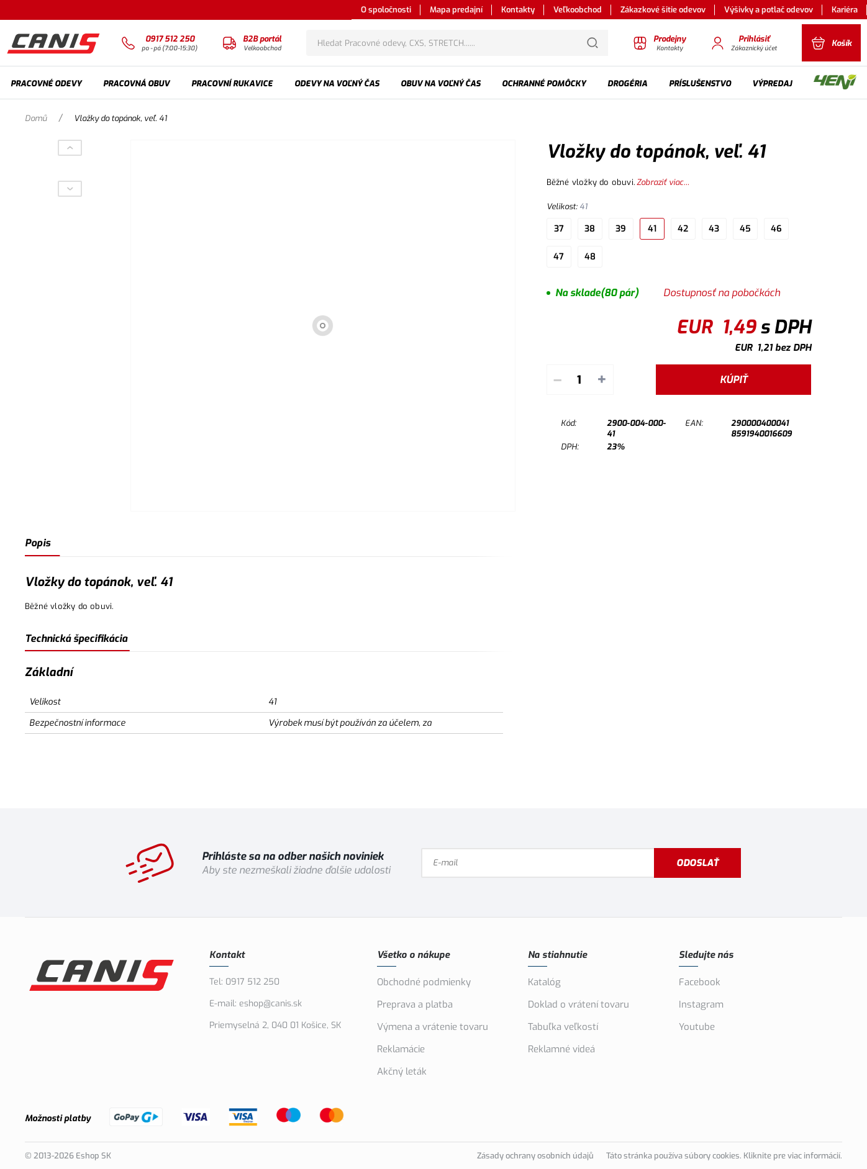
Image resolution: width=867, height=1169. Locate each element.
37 (559, 229)
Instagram (701, 1004)
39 (620, 229)
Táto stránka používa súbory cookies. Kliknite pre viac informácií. (724, 1155)
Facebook (699, 982)
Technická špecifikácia (76, 638)
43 (714, 229)
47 (558, 257)
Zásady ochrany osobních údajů (535, 1155)
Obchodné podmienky (424, 982)
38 (589, 229)
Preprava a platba (415, 1004)
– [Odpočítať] (557, 379)
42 (683, 229)
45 (745, 229)
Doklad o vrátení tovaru (578, 1004)
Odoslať (697, 863)
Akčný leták (402, 1071)
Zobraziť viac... (663, 182)
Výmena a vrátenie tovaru (432, 1027)
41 (652, 229)
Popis (37, 542)
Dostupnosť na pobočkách (721, 292)
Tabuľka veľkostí (563, 1027)
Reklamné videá (561, 1049)
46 (776, 229)
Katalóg (544, 982)
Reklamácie (401, 1049)
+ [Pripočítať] (602, 379)
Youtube (697, 1027)
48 (590, 257)
